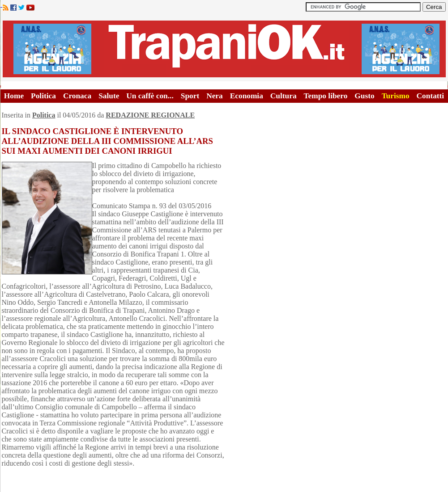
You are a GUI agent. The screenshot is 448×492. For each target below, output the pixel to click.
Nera (214, 96)
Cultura (283, 96)
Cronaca (77, 96)
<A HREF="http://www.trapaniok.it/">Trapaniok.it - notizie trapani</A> (224, 49)
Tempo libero (326, 96)
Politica (43, 96)
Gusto (364, 96)
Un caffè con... (149, 96)
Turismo (396, 96)
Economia (246, 96)
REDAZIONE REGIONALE (150, 115)
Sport (190, 96)
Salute (108, 96)
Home (14, 96)
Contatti (430, 96)
